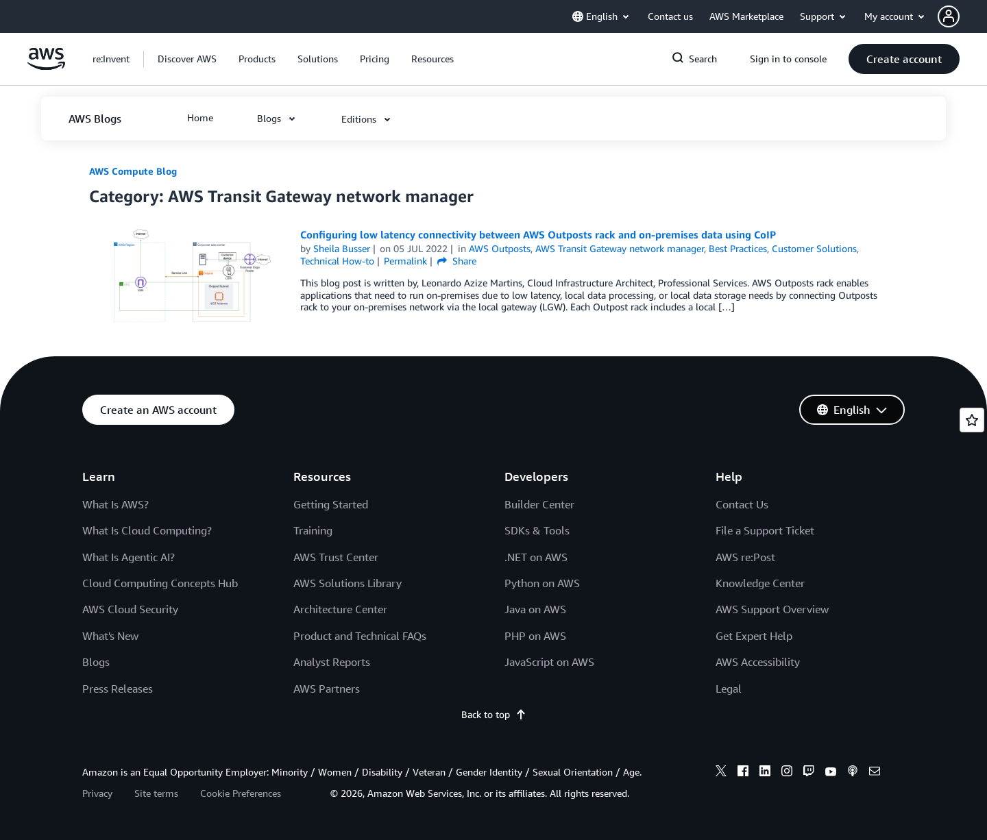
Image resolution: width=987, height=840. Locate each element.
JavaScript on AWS (549, 662)
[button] (962, 16)
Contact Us (742, 504)
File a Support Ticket (765, 530)
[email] (874, 772)
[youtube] (830, 772)
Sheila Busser (341, 248)
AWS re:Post (745, 557)
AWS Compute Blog (133, 171)
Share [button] (456, 261)
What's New (110, 636)
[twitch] (808, 772)
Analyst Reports (331, 662)
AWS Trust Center (335, 557)
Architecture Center (340, 609)
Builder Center (539, 504)
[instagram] (786, 772)
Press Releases (117, 688)
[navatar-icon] (949, 16)
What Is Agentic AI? (128, 557)
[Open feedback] (972, 420)
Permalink (405, 261)
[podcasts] (852, 772)
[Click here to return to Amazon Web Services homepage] (46, 66)
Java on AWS (535, 609)
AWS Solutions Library (347, 583)
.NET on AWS (536, 557)
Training (312, 530)
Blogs (96, 662)
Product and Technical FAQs (359, 636)
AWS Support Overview (772, 609)
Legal (729, 688)
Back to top (493, 714)
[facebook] (743, 772)
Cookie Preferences (240, 793)
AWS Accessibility (758, 662)
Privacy (97, 793)
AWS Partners (326, 688)
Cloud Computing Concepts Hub (160, 583)
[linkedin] (764, 772)
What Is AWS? (115, 504)
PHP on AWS (535, 636)
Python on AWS (542, 583)
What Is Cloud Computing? (147, 530)
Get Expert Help (754, 636)
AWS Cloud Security (130, 609)
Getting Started (330, 504)
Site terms (156, 793)
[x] (721, 772)
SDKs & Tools (537, 530)
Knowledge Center (760, 583)
